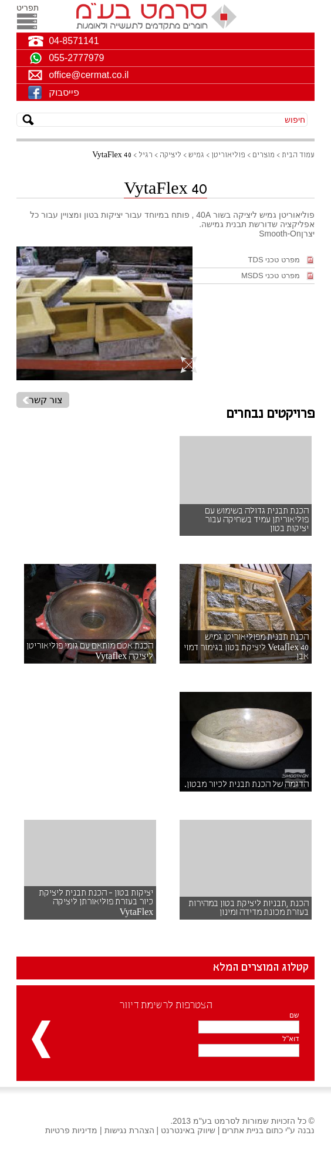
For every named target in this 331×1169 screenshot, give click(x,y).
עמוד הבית (298, 155)
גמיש (196, 155)
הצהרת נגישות (129, 1130)
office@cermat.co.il (89, 75)
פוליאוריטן (228, 155)
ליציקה (170, 155)
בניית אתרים (243, 1130)
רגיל (146, 155)
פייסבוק (64, 92)
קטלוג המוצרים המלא (261, 967)
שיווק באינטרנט (188, 1130)
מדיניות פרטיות (71, 1130)
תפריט (26, 7)
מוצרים (263, 155)
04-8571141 (74, 41)
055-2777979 (76, 58)
